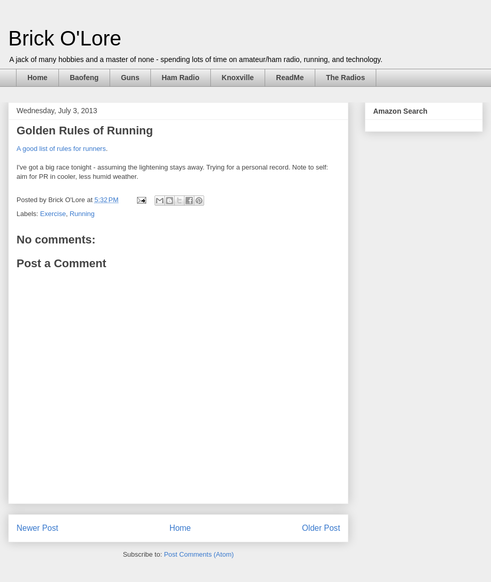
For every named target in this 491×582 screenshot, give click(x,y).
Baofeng (84, 77)
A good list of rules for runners (61, 148)
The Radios (345, 77)
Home (37, 77)
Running (82, 214)
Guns (130, 77)
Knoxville (238, 77)
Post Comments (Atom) (199, 554)
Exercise (53, 214)
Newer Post (37, 528)
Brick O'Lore (64, 38)
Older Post (321, 528)
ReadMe (290, 77)
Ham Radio (181, 77)
